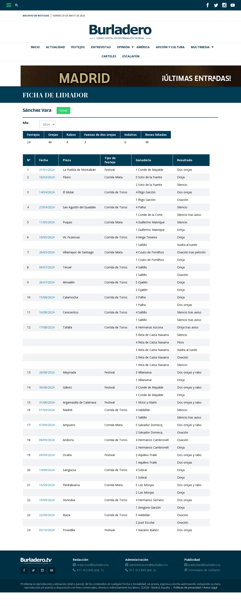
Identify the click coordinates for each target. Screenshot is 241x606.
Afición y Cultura (170, 47)
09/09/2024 (47, 455)
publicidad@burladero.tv (204, 565)
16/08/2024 (47, 312)
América (143, 47)
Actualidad (55, 47)
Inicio (35, 47)
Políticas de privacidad (187, 587)
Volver (63, 110)
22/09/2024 (47, 515)
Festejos (78, 47)
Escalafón (130, 56)
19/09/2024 (47, 500)
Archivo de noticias (36, 15)
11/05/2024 (47, 222)
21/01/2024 (47, 170)
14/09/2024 (47, 470)
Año (26, 123)
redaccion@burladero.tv (93, 565)
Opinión (123, 47)
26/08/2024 (47, 372)
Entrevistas (101, 47)
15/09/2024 (47, 485)
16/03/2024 (47, 177)
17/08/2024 (47, 327)
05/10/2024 (47, 530)
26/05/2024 (47, 252)
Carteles (109, 56)
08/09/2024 (47, 440)
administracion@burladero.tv (148, 565)
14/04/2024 (47, 192)
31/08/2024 (47, 402)
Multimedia (200, 47)
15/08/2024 (47, 297)
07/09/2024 (47, 425)
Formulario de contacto (204, 570)
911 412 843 (85, 570)
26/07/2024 (47, 282)
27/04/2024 (47, 207)
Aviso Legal (210, 587)
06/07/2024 (47, 267)
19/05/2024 (47, 237)
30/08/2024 (47, 387)
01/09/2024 (47, 410)
